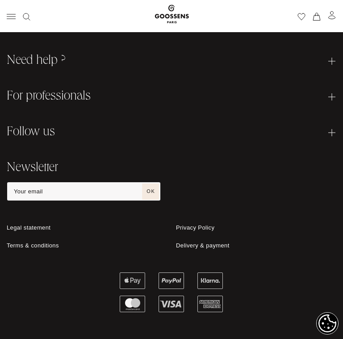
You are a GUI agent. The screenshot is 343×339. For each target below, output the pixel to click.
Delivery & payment (203, 245)
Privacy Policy (195, 227)
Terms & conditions (33, 245)
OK (150, 191)
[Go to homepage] (172, 16)
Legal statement (28, 227)
